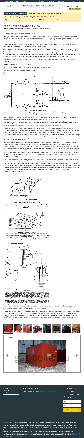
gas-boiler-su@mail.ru (49, 391)
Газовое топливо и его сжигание (16, 14)
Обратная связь (21, 1)
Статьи (38, 5)
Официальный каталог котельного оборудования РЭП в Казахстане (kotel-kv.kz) (32, 20)
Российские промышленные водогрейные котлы (44, 14)
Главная (25, 5)
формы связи (75, 434)
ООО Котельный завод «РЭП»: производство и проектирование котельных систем (33, 17)
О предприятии (8, 1)
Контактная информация (47, 5)
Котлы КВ (7, 6)
